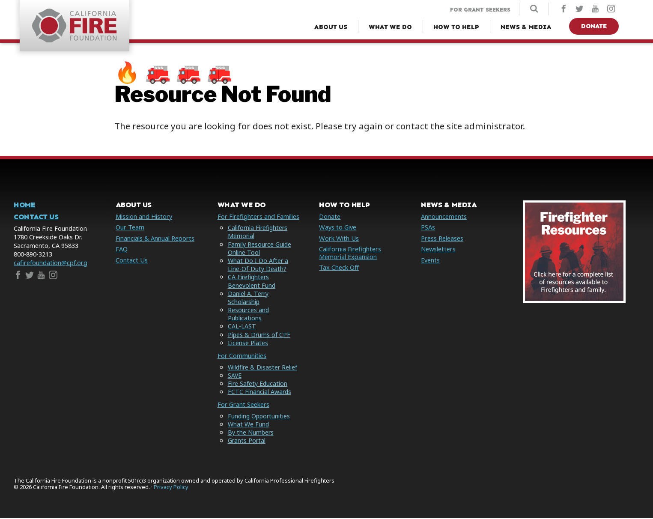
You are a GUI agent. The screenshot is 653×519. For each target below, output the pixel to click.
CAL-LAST (242, 327)
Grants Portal (247, 442)
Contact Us (36, 218)
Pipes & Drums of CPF (259, 335)
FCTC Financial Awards (260, 393)
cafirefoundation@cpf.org (50, 264)
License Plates (248, 344)
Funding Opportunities (260, 417)
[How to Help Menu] (456, 27)
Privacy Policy (171, 488)
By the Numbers (251, 433)
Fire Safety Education (258, 384)
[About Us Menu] (331, 27)
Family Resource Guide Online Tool (260, 249)
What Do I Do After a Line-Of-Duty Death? (258, 266)
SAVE (235, 376)
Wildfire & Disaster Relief (263, 368)
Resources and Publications (249, 315)
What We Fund (248, 425)
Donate (594, 26)
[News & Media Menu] (526, 27)
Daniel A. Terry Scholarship (248, 298)
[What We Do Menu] (390, 27)
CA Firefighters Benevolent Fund (252, 282)
